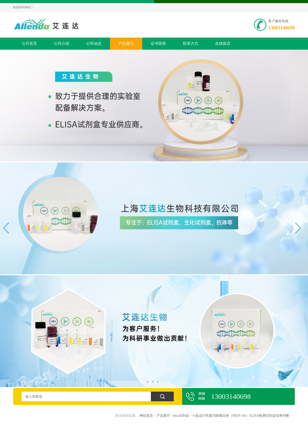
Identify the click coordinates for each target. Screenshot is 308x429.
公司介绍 (61, 43)
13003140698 (281, 27)
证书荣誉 (158, 43)
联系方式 (190, 43)
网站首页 (146, 415)
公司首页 (29, 43)
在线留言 (223, 43)
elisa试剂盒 (181, 415)
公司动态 (94, 43)
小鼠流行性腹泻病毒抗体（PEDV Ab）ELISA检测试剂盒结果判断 (240, 415)
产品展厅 (126, 43)
